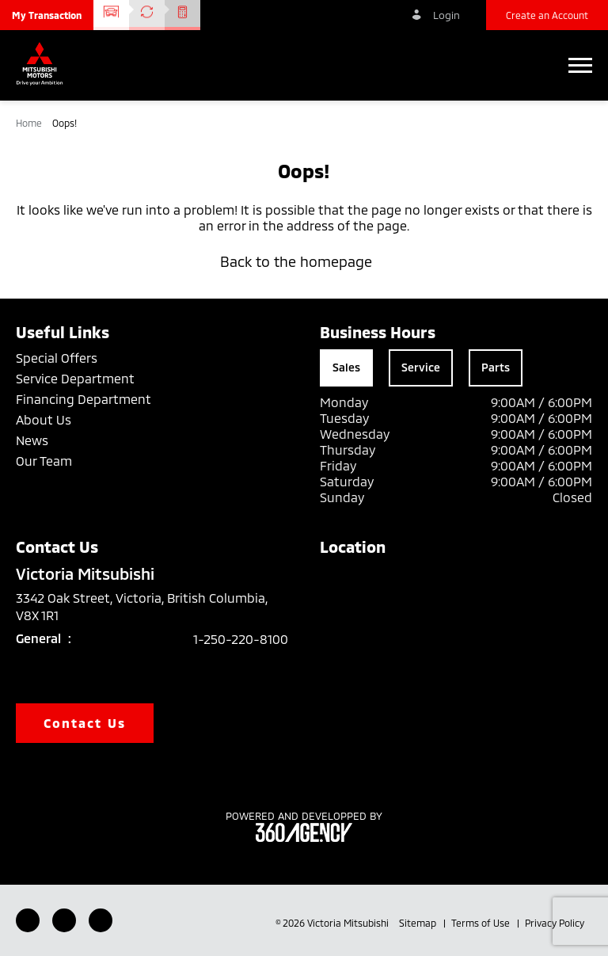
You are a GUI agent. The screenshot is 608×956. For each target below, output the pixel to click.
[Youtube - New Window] (64, 920)
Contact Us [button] (85, 722)
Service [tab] (420, 367)
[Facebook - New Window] (28, 920)
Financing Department (83, 398)
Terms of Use (481, 922)
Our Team (44, 460)
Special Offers (56, 357)
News (32, 440)
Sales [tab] (346, 367)
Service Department (75, 378)
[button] (46, 15)
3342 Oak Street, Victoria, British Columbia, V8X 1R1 (142, 606)
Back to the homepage (304, 261)
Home (30, 122)
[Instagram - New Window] (100, 920)
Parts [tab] (495, 367)
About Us (43, 419)
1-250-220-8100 (240, 638)
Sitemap (419, 922)
